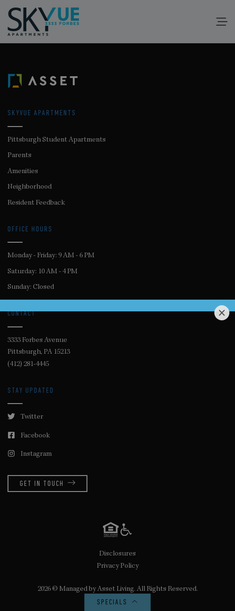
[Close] (221, 312)
